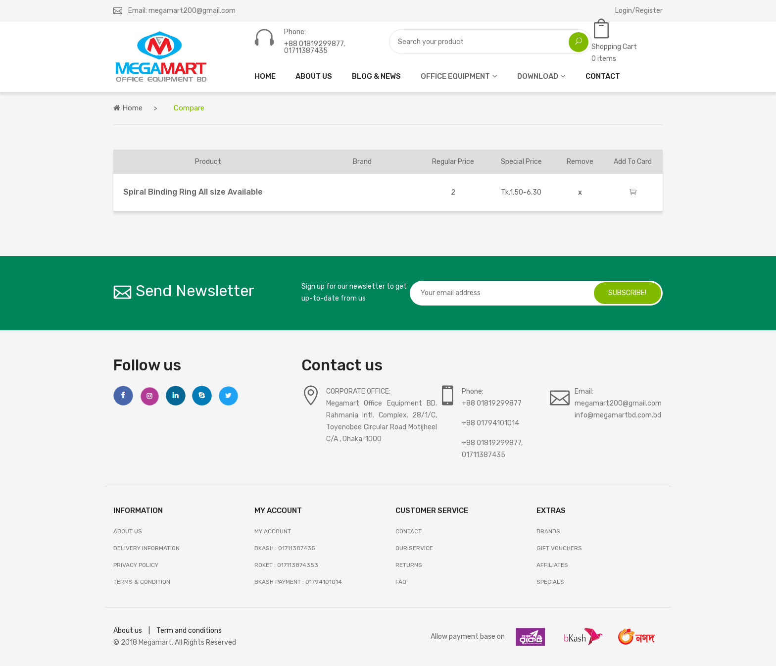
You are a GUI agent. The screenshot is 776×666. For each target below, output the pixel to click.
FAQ (400, 581)
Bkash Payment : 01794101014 (298, 581)
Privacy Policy (135, 565)
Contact (408, 531)
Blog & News (376, 76)
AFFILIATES (552, 565)
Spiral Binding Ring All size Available (193, 192)
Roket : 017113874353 (286, 565)
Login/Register (639, 10)
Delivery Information (146, 548)
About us (127, 630)
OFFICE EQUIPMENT (455, 76)
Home (128, 107)
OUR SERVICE (414, 548)
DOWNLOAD (537, 76)
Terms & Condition (141, 581)
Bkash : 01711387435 (284, 548)
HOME (265, 76)
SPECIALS (550, 581)
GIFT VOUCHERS (559, 548)
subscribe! (627, 293)
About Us (127, 531)
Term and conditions (189, 630)
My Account (272, 531)
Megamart (155, 642)
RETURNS (408, 565)
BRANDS (548, 531)
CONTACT (602, 76)
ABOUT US (313, 76)
